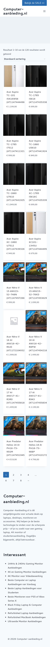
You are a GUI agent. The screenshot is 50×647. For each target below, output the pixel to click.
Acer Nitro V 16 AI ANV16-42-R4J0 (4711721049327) (17, 343)
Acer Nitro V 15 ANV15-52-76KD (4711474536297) (39, 292)
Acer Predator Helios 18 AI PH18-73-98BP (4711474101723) (39, 448)
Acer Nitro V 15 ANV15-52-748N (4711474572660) (17, 292)
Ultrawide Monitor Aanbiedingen (25, 621)
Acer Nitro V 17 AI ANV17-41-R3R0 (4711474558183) (17, 395)
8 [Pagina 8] (21, 480)
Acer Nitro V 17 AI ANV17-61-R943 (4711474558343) (39, 395)
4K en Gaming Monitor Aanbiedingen (27, 571)
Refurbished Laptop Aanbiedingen (25, 613)
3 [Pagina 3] (21, 474)
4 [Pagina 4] (28, 474)
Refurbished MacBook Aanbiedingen (27, 617)
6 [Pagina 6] (6, 480)
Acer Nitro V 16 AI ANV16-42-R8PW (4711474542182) (39, 343)
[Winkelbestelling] (24, 59)
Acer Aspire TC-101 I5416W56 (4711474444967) (17, 97)
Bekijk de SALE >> (34, 3)
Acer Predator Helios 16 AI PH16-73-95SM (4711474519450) (17, 448)
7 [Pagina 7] (13, 480)
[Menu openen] (44, 11)
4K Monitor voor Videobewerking (25, 575)
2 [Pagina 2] (13, 474)
